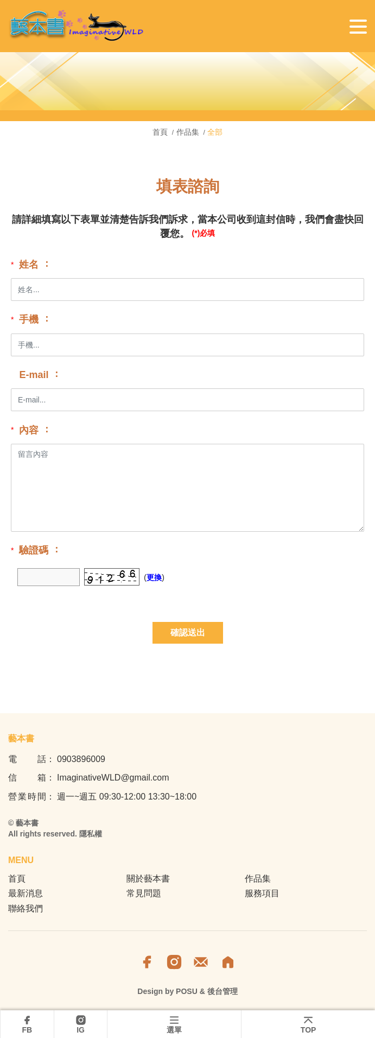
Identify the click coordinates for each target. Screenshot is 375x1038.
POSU (187, 991)
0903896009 (81, 759)
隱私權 (90, 833)
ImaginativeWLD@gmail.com (113, 777)
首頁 (161, 132)
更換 (154, 577)
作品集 (187, 132)
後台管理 (222, 991)
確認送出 (187, 632)
